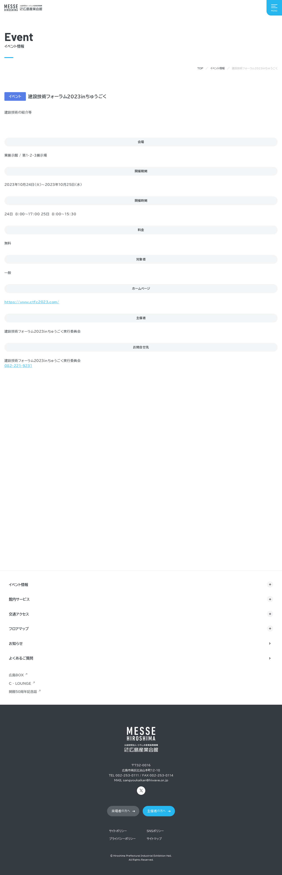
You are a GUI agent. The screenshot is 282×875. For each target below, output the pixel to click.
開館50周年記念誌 (23, 691)
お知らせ (16, 643)
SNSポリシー (155, 831)
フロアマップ (19, 629)
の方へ (120, 811)
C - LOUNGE (20, 683)
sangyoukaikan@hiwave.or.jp (145, 780)
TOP (200, 68)
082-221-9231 (18, 366)
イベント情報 (217, 68)
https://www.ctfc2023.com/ (31, 302)
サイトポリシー (118, 831)
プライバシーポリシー (122, 838)
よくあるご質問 (21, 658)
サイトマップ (154, 838)
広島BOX (16, 675)
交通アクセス (19, 614)
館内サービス (19, 599)
